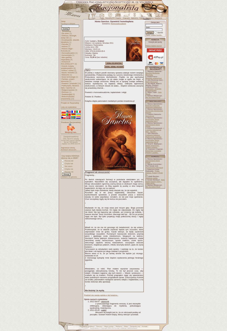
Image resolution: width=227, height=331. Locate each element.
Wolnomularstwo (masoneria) (67, 98)
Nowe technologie (68, 77)
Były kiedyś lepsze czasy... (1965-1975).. (155, 181)
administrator (132, 328)
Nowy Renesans (152, 82)
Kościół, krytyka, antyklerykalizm (67, 67)
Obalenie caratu (152, 178)
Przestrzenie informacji (154, 168)
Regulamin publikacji (87, 326)
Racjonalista (94, 328)
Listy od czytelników (68, 107)
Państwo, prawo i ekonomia (68, 80)
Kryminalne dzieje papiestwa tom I (152, 120)
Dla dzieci (65, 33)
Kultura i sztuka (68, 70)
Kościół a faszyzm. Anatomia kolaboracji (154, 106)
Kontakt (144, 326)
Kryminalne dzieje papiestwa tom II (152, 141)
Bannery (99, 326)
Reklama (119, 326)
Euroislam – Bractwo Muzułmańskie (153, 89)
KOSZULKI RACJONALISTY (67, 63)
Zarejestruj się (135, 326)
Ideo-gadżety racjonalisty (66, 58)
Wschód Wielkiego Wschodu (153, 74)
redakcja (123, 328)
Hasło (148, 27)
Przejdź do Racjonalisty (70, 103)
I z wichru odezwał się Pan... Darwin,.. (155, 130)
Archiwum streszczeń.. (69, 150)
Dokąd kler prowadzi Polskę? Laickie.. (153, 151)
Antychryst (150, 116)
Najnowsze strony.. (68, 148)
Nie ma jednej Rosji (153, 97)
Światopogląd (67, 94)
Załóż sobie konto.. (154, 35)
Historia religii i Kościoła (67, 50)
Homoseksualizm (68, 53)
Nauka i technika (68, 73)
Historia (65, 47)
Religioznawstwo (68, 90)
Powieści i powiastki (69, 84)
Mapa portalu (109, 326)
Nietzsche (65, 75)
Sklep (63, 21)
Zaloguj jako (155, 22)
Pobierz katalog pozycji (154, 46)
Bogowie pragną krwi (154, 78)
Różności (65, 92)
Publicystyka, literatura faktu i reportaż (70, 87)
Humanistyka (67, 55)
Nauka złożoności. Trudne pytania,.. (152, 146)
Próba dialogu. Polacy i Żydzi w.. (154, 173)
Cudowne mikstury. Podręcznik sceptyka (153, 136)
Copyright (103, 328)
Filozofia (65, 44)
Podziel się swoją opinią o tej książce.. (101, 295)
